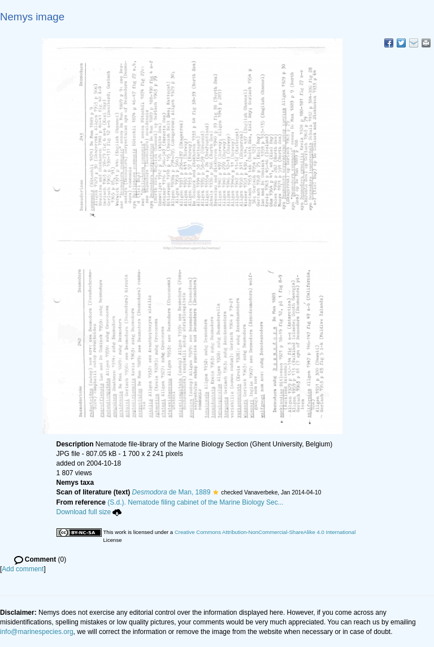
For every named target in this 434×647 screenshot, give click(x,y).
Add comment (23, 569)
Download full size (89, 512)
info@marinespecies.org (36, 632)
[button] (215, 492)
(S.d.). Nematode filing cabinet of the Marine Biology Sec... (195, 502)
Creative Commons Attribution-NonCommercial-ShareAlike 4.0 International (265, 532)
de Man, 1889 (171, 492)
